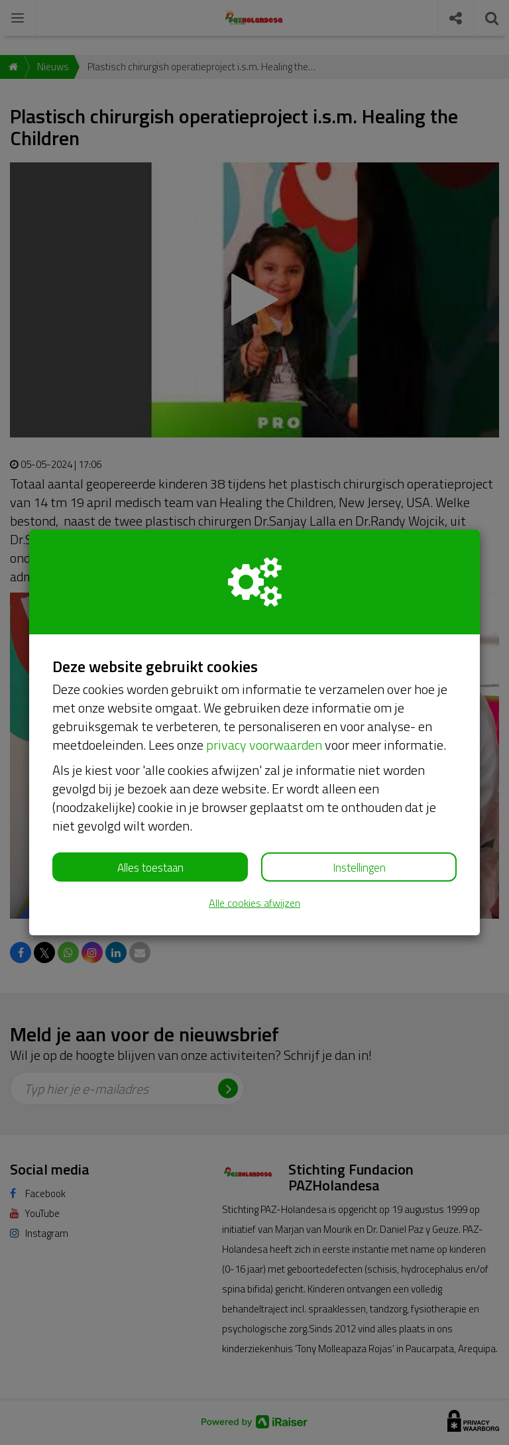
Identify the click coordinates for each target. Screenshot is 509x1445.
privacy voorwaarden (264, 744)
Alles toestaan (150, 867)
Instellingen (359, 867)
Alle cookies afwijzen (254, 903)
